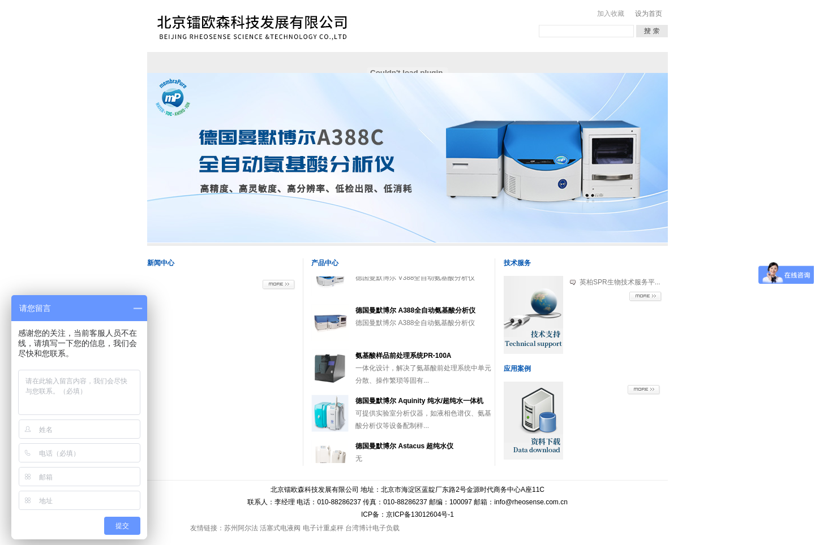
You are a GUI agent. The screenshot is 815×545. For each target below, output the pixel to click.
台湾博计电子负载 (372, 528)
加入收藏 (610, 14)
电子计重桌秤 (323, 528)
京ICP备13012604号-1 (420, 514)
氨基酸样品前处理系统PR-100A (403, 361)
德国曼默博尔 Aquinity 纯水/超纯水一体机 (419, 406)
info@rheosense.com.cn (531, 502)
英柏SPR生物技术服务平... (620, 282)
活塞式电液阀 (280, 528)
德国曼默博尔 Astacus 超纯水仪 (404, 452)
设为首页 (648, 14)
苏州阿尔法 (241, 528)
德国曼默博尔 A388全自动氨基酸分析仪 (415, 316)
